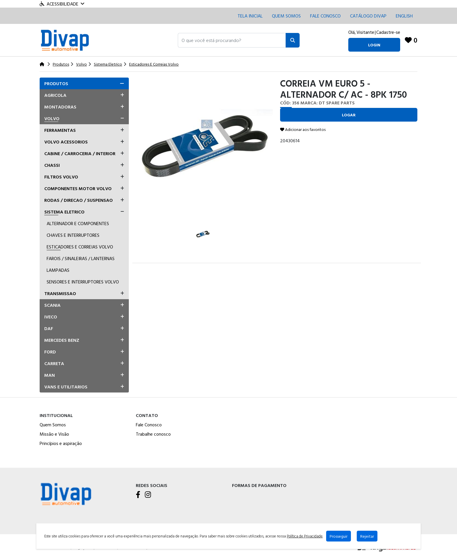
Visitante (365, 32)
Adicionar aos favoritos (303, 129)
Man (49, 374)
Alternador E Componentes (78, 223)
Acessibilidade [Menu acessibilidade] (62, 3)
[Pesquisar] (293, 40)
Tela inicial (250, 15)
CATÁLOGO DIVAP (368, 15)
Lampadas (58, 270)
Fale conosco (325, 15)
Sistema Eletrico (64, 211)
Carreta (54, 363)
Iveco (50, 316)
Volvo (51, 118)
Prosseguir (339, 536)
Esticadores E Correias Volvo (80, 246)
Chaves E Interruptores (73, 235)
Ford (50, 351)
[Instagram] (148, 495)
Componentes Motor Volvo (78, 188)
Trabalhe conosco (153, 433)
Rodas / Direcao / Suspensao (78, 200)
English (404, 15)
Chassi (52, 165)
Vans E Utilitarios (65, 386)
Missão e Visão (54, 433)
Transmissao (60, 293)
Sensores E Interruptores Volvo (83, 281)
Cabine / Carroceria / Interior (79, 153)
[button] (232, 40)
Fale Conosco (149, 424)
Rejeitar (367, 536)
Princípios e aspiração (61, 443)
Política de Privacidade (305, 536)
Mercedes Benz (61, 340)
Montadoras (60, 106)
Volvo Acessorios (66, 141)
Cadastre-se (388, 32)
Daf (48, 328)
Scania (52, 305)
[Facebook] (138, 495)
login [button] (374, 45)
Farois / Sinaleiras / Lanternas (81, 258)
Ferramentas (60, 130)
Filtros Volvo (61, 176)
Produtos (56, 83)
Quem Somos (286, 15)
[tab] (84, 83)
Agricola (55, 95)
